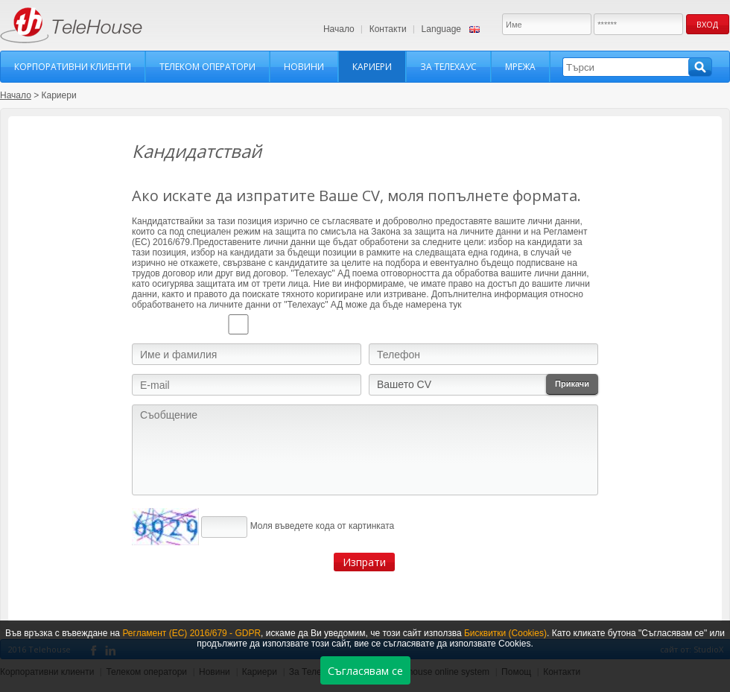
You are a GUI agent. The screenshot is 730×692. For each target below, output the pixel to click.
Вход (707, 24)
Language (441, 29)
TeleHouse (71, 25)
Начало (339, 29)
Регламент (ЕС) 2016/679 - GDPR (191, 633)
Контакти (388, 29)
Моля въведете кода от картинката (322, 526)
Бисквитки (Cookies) (505, 633)
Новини (304, 66)
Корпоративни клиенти (72, 66)
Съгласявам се (365, 671)
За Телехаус (448, 66)
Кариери (372, 66)
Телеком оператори (207, 66)
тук (455, 304)
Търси (700, 67)
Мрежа (520, 66)
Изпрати (364, 562)
